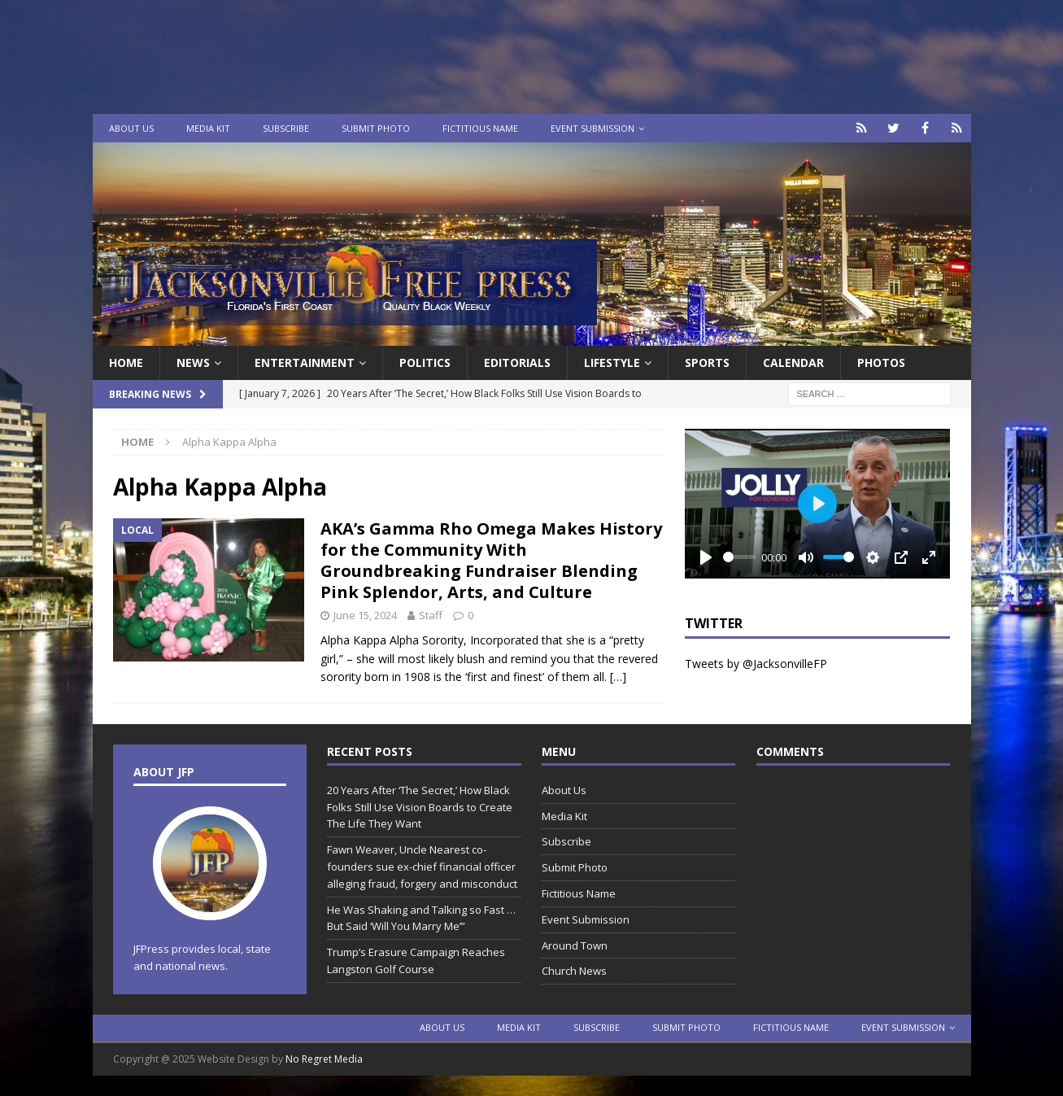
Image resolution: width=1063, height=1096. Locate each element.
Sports (707, 362)
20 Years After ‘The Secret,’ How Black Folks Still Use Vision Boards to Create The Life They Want (419, 807)
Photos (881, 362)
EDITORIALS (517, 362)
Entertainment (305, 362)
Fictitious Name (480, 128)
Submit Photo (376, 128)
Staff (430, 615)
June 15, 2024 (365, 615)
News (193, 362)
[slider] (739, 557)
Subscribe (286, 128)
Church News (574, 970)
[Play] (706, 557)
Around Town (575, 945)
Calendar (793, 362)
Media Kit (208, 128)
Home (126, 362)
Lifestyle (612, 362)
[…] (618, 676)
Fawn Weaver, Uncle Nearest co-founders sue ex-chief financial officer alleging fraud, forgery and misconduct (422, 866)
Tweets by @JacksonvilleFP (756, 663)
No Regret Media (324, 1059)
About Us (131, 128)
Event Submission (592, 128)
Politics (425, 362)
